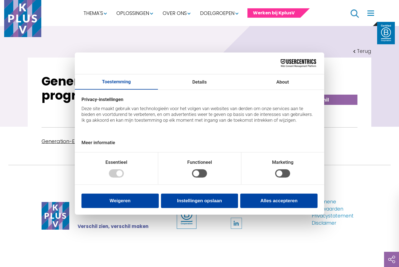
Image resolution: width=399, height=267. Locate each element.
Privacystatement (333, 215)
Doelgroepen (217, 13)
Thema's (93, 13)
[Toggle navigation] (370, 13)
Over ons (175, 13)
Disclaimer (324, 223)
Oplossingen (132, 13)
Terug (364, 51)
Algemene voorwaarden (327, 205)
